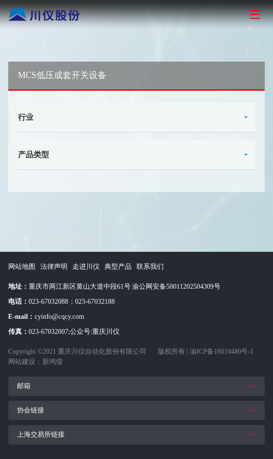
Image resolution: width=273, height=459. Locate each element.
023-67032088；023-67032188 (72, 301)
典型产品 (118, 266)
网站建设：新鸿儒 (35, 361)
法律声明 (54, 266)
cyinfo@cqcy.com (59, 316)
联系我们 (150, 266)
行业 (26, 117)
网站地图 (21, 266)
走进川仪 (86, 266)
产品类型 (33, 154)
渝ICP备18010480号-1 (222, 351)
